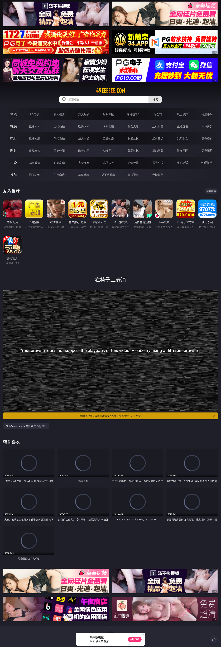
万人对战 (83, 114)
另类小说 (157, 163)
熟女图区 (182, 150)
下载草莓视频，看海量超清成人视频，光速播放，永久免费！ (147, 416)
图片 (13, 150)
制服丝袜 (133, 138)
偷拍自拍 (59, 138)
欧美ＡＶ (83, 126)
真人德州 (59, 114)
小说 (13, 162)
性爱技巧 (207, 163)
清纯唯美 (157, 150)
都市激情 (34, 163)
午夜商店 (59, 175)
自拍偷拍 (59, 126)
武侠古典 (108, 163)
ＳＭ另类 (207, 126)
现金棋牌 (182, 114)
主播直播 (182, 126)
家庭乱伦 (59, 163)
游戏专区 (108, 114)
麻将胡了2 (133, 114)
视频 (13, 126)
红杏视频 (133, 175)
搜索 (155, 99)
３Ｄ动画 (108, 126)
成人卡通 (83, 138)
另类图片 (207, 150)
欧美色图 (83, 150)
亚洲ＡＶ (34, 126)
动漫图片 (108, 150)
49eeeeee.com (110, 90)
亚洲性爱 (34, 138)
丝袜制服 (157, 126)
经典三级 (157, 138)
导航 (13, 174)
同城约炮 (34, 175)
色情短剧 (157, 175)
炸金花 (158, 114)
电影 (13, 138)
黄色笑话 (182, 163)
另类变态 (207, 138)
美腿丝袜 (133, 150)
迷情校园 (133, 163)
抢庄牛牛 (207, 114)
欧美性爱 (108, 138)
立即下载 (135, 639)
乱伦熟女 (182, 138)
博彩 (13, 114)
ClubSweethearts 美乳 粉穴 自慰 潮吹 (26, 426)
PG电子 (34, 114)
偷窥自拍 (34, 150)
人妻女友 (83, 163)
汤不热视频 (108, 175)
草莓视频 (83, 175)
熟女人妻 (133, 126)
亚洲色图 (59, 150)
